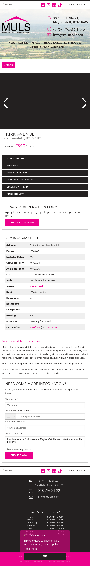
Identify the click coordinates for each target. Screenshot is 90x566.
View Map (12, 165)
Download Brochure (20, 179)
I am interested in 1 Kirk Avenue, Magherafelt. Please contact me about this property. (45, 441)
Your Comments (14, 433)
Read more (30, 548)
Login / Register (76, 4)
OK (45, 556)
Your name (11, 399)
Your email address (15, 422)
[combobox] (10, 416)
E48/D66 (35, 327)
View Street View (17, 172)
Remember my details (19, 449)
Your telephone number (18, 410)
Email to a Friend (17, 187)
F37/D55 (52, 327)
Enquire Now (19, 455)
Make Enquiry (15, 194)
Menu (8, 4)
